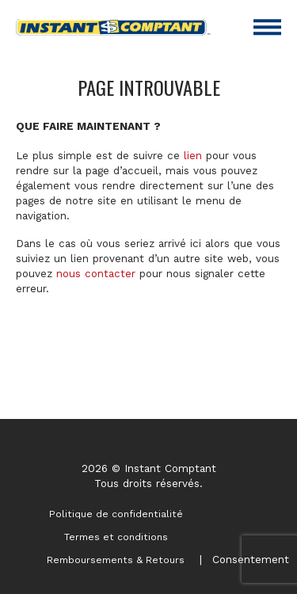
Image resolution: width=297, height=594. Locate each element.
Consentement (250, 559)
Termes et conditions (116, 537)
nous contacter (95, 273)
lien (193, 155)
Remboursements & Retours (116, 559)
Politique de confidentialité (116, 514)
